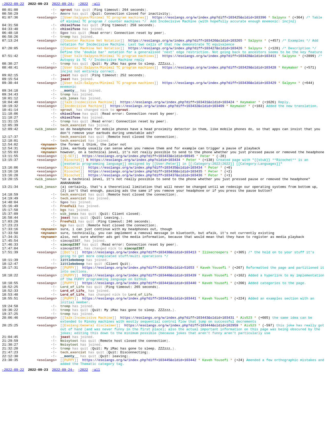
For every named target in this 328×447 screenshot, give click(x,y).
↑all (96, 4)
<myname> (50, 172)
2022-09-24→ (63, 4)
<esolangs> (48, 20)
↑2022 (83, 4)
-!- (55, 11)
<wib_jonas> (47, 154)
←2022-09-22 (13, 4)
